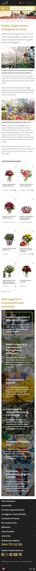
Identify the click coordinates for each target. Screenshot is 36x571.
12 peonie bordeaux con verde (25, 281)
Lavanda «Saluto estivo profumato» (9, 249)
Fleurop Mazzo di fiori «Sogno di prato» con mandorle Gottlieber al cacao (9, 283)
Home (3, 21)
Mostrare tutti (5, 291)
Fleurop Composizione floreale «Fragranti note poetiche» (26, 218)
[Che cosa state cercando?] (22, 8)
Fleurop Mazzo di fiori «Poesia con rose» (8, 217)
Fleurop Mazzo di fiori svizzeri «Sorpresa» (26, 185)
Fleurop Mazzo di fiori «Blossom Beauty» (8, 185)
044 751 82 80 (11, 544)
